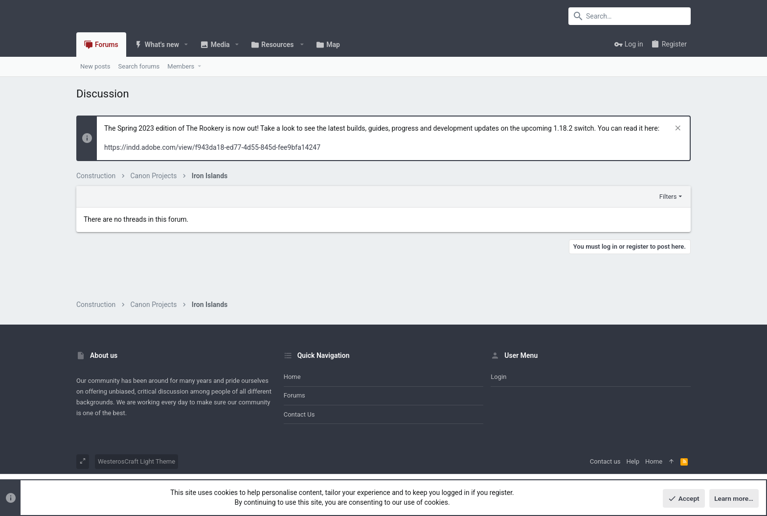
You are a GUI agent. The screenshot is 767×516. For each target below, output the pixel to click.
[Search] (629, 16)
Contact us (299, 414)
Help (632, 461)
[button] (186, 44)
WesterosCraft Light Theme (136, 461)
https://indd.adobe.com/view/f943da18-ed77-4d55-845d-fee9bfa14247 (212, 147)
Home (292, 376)
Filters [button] (668, 196)
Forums (294, 395)
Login (498, 376)
